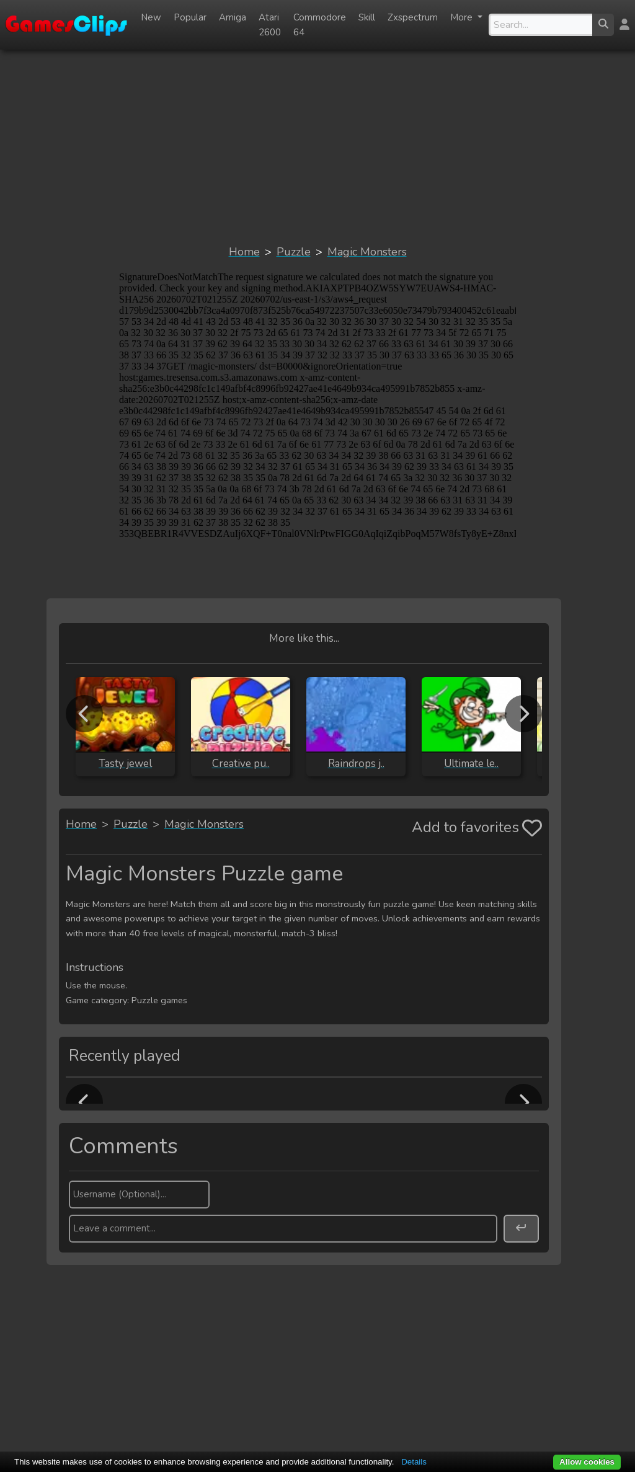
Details (414, 1461)
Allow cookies (587, 1461)
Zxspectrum (413, 17)
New (151, 17)
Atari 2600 (270, 24)
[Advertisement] (317, 146)
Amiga (232, 17)
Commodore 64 (319, 24)
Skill (366, 17)
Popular (190, 17)
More (462, 17)
